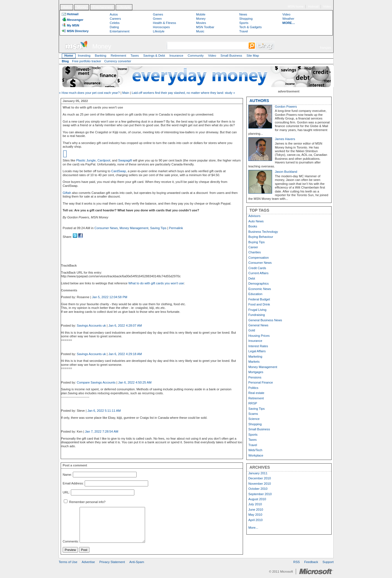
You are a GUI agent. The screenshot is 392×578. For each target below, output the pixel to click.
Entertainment (103, 7)
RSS (296, 562)
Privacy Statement (112, 562)
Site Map (252, 55)
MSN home (296, 6)
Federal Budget (259, 299)
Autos (67, 7)
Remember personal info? (85, 502)
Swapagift (125, 160)
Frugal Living (257, 309)
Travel (243, 31)
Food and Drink (259, 304)
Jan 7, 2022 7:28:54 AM (101, 431)
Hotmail (313, 6)
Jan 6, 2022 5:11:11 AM (104, 410)
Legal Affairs (257, 351)
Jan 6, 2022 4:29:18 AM (125, 354)
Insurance (176, 55)
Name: (67, 474)
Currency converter (117, 61)
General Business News (265, 320)
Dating (114, 27)
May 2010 (255, 514)
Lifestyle (124, 7)
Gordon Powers (286, 106)
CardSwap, (119, 171)
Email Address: (73, 483)
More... (253, 527)
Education (255, 294)
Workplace (255, 455)
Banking (100, 55)
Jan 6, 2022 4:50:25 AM (135, 382)
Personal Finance (260, 382)
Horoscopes (161, 27)
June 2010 (255, 509)
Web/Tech (255, 450)
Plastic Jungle (86, 160)
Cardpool (103, 160)
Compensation (258, 257)
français (325, 47)
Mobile (200, 14)
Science (254, 418)
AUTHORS (259, 100)
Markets (254, 361)
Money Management (134, 228)
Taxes (135, 55)
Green (157, 18)
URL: (66, 492)
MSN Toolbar (205, 27)
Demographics (258, 283)
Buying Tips (256, 242)
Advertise (88, 562)
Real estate (256, 393)
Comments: (71, 541)
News (243, 14)
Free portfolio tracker (86, 61)
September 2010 (260, 494)
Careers (115, 18)
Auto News (256, 221)
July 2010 (255, 504)
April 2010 (255, 520)
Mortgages (255, 372)
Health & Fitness (164, 23)
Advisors (254, 216)
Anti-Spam (136, 562)
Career (253, 247)
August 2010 (257, 499)
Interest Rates (258, 346)
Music (200, 31)
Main (125, 92)
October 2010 (258, 488)
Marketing (255, 356)
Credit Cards (257, 268)
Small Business (231, 55)
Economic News (259, 289)
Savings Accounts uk (91, 325)
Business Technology (263, 231)
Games (158, 14)
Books (252, 226)
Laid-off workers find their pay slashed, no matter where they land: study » (183, 92)
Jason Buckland (286, 171)
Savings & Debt (154, 55)
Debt (251, 278)
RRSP (252, 403)
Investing (84, 55)
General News (258, 325)
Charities (254, 252)
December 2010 (259, 478)
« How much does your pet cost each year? (89, 92)
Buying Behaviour (260, 236)
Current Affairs (258, 273)
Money (82, 7)
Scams (253, 413)
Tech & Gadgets (250, 27)
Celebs (115, 23)
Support (328, 562)
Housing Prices (259, 335)
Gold (251, 330)
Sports (243, 23)
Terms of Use (68, 562)
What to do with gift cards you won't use (156, 283)
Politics (253, 387)
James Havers (285, 139)
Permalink (176, 228)
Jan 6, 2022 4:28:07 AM (125, 325)
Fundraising (256, 314)
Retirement (118, 55)
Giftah (67, 192)
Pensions (254, 377)
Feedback (311, 562)
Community (196, 55)
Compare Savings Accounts (96, 382)
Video (327, 6)
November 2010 (259, 483)
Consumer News (106, 228)
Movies (201, 23)
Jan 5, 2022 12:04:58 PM (109, 297)
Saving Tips (158, 228)
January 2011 (258, 473)
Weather (288, 18)
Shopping (246, 18)
